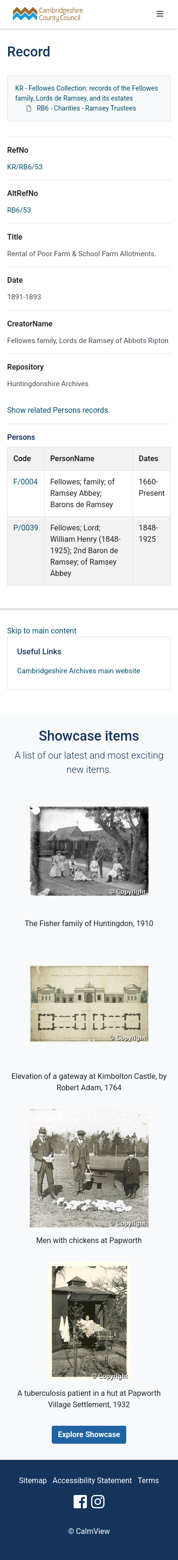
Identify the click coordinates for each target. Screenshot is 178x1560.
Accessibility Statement (92, 1480)
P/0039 (25, 527)
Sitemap (33, 1480)
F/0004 (25, 481)
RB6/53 (19, 210)
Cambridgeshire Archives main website (78, 671)
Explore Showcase (89, 1434)
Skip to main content (41, 630)
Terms (148, 1480)
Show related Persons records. (58, 410)
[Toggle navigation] (160, 14)
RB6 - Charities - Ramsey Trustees (86, 108)
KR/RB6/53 (25, 167)
